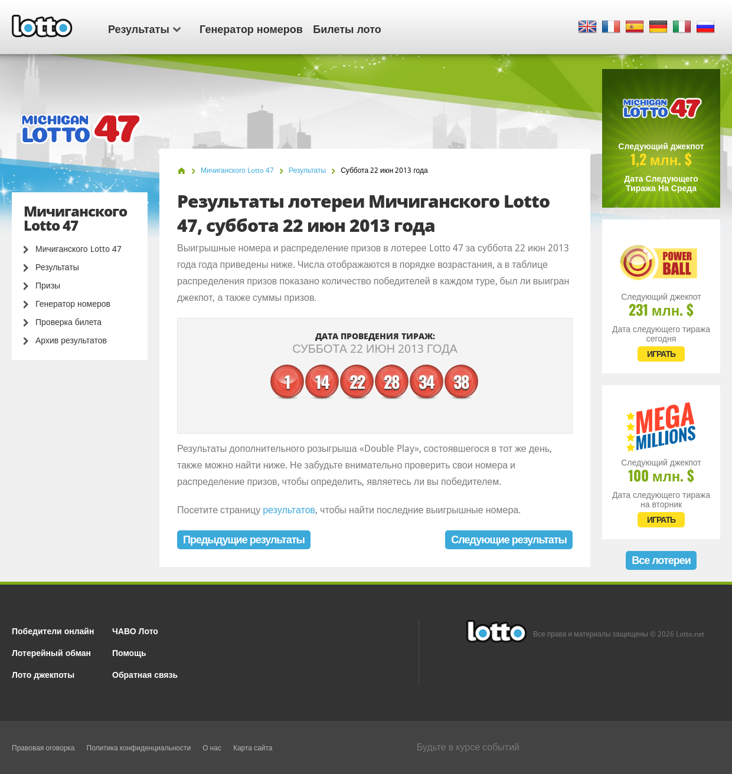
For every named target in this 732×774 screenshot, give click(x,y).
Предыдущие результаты (244, 539)
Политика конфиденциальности (139, 748)
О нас (211, 748)
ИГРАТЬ (661, 354)
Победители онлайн (53, 630)
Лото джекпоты (43, 674)
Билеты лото (347, 28)
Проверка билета (68, 322)
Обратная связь (145, 674)
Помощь (129, 652)
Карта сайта (253, 748)
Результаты (144, 28)
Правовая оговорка (43, 748)
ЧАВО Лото (135, 630)
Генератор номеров (251, 28)
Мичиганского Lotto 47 (78, 249)
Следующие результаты (509, 539)
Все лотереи (661, 560)
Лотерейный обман (51, 652)
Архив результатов (71, 340)
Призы (47, 285)
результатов (289, 510)
